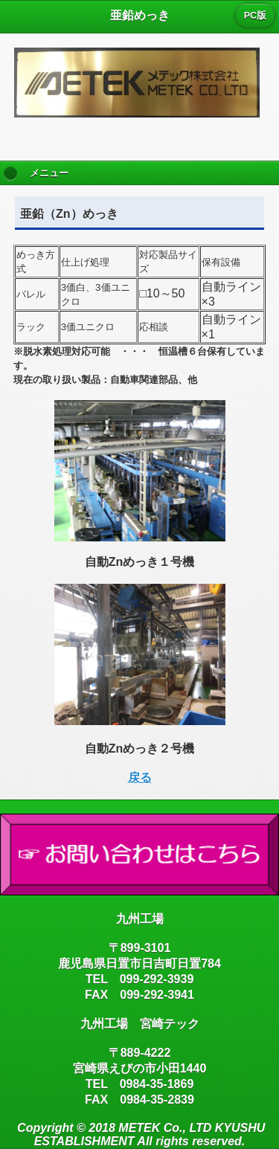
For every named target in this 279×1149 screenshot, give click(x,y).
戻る (140, 777)
